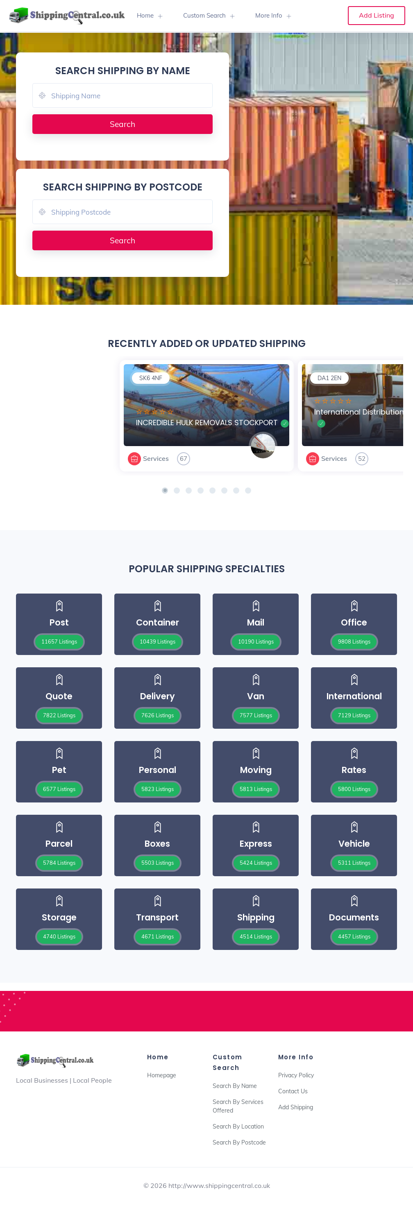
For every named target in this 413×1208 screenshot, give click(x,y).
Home (145, 15)
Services (156, 458)
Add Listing (376, 15)
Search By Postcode (239, 1142)
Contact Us (293, 1091)
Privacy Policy (296, 1075)
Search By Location (238, 1126)
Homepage (161, 1075)
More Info (268, 15)
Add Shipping (295, 1107)
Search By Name (235, 1086)
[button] (165, 490)
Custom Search (204, 15)
